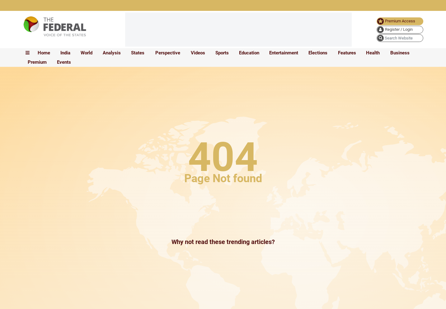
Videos (198, 53)
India (65, 53)
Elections (317, 53)
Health (373, 53)
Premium (37, 62)
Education (249, 53)
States (137, 53)
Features (347, 53)
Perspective (167, 53)
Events (64, 62)
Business (400, 53)
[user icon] (400, 30)
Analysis (112, 53)
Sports (222, 53)
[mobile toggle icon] (27, 53)
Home (44, 53)
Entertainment (283, 53)
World (86, 53)
